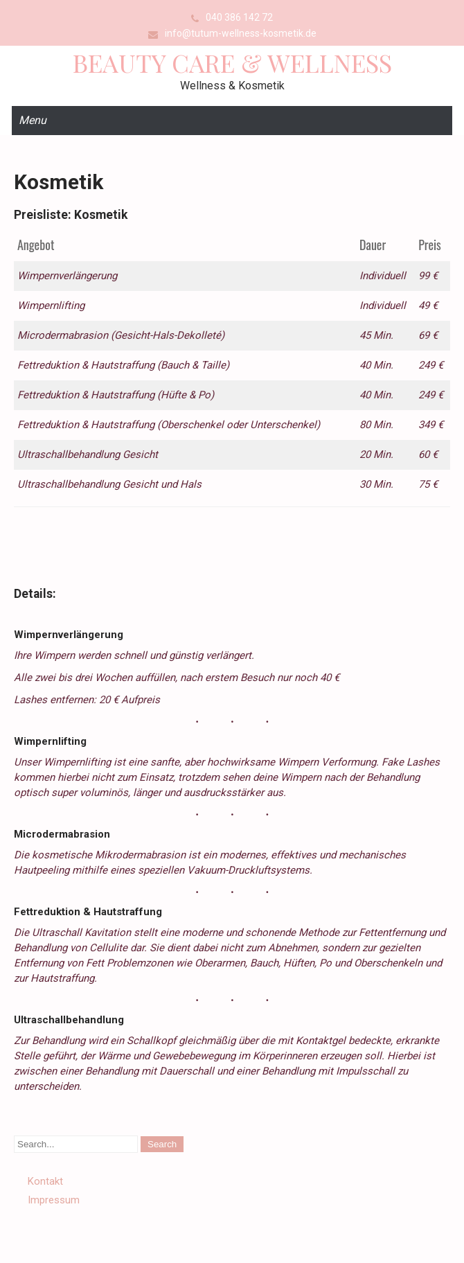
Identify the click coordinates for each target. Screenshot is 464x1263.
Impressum (54, 1200)
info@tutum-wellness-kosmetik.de (240, 33)
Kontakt (45, 1181)
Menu (32, 120)
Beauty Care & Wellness (232, 62)
